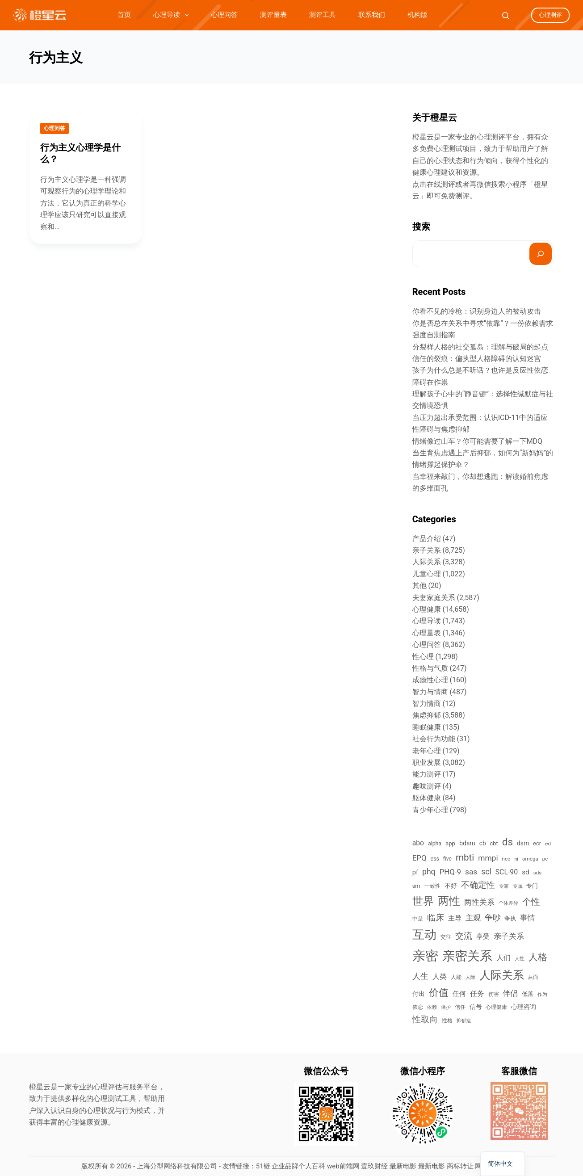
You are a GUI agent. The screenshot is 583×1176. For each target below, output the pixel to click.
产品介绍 (426, 538)
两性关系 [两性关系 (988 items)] (479, 902)
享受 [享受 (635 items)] (483, 936)
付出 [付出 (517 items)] (418, 993)
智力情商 (426, 703)
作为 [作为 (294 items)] (542, 994)
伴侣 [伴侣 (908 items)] (510, 993)
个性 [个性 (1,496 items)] (531, 902)
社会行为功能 (433, 739)
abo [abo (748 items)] (418, 843)
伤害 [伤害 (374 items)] (493, 994)
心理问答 (224, 15)
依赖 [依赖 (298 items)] (432, 1007)
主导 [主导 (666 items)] (454, 918)
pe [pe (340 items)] (545, 859)
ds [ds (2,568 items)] (507, 842)
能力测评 (426, 774)
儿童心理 (426, 574)
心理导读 (172, 15)
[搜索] (540, 254)
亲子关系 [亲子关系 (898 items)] (509, 936)
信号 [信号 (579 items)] (476, 1007)
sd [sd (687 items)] (525, 872)
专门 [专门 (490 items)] (532, 885)
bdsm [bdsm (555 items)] (467, 843)
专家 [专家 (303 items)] (504, 886)
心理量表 (426, 633)
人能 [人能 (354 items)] (456, 977)
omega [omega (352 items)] (530, 859)
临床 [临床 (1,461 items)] (435, 917)
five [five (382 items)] (447, 859)
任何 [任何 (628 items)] (459, 994)
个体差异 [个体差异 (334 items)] (508, 903)
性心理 (423, 656)
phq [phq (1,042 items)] (429, 871)
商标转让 (460, 1166)
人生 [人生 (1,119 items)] (420, 976)
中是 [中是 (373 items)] (417, 919)
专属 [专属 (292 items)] (518, 886)
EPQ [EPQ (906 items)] (419, 857)
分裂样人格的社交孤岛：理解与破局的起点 (480, 347)
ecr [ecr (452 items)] (537, 843)
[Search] (505, 15)
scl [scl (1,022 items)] (486, 871)
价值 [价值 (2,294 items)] (439, 992)
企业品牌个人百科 (298, 1166)
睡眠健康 (426, 727)
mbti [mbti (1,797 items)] (465, 857)
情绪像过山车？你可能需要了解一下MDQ (477, 441)
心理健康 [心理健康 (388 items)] (496, 1007)
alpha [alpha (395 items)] (434, 843)
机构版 (417, 15)
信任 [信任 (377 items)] (460, 1007)
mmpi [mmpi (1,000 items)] (488, 857)
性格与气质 (430, 668)
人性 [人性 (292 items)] (519, 959)
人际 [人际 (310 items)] (470, 977)
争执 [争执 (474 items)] (510, 918)
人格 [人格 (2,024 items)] (537, 956)
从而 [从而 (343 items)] (533, 977)
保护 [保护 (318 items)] (446, 1007)
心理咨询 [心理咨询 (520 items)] (523, 1006)
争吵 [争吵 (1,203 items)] (493, 917)
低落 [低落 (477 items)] (527, 994)
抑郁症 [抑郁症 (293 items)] (464, 1021)
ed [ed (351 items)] (548, 843)
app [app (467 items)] (450, 843)
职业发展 (426, 762)
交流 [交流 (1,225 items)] (463, 936)
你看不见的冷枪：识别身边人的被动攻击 (476, 311)
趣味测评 (426, 786)
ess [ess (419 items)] (434, 858)
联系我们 (371, 15)
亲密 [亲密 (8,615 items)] (425, 955)
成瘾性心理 (430, 680)
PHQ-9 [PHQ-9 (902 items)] (450, 871)
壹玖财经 (374, 1166)
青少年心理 (430, 810)
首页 (124, 15)
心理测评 (550, 15)
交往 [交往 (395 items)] (445, 937)
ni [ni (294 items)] (516, 859)
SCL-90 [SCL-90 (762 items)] (506, 872)
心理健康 (426, 609)
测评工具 (322, 15)
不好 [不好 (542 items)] (451, 885)
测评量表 (273, 15)
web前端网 (343, 1166)
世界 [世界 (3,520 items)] (423, 901)
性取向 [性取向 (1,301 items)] (425, 1020)
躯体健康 (426, 798)
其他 (419, 585)
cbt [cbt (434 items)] (494, 843)
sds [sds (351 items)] (537, 872)
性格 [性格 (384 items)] (447, 1020)
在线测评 (441, 184)
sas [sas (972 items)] (471, 871)
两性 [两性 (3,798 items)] (449, 901)
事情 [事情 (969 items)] (527, 917)
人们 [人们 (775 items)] (503, 957)
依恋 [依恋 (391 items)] (417, 1007)
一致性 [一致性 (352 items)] (432, 886)
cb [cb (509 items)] (482, 843)
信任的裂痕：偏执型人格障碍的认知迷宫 (476, 358)
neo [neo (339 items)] (506, 859)
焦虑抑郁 (426, 715)
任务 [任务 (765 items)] (477, 993)
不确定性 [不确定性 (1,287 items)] (478, 885)
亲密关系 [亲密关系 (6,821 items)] (467, 956)
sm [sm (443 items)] (416, 885)
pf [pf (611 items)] (415, 872)
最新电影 (403, 1166)
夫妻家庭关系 (433, 597)
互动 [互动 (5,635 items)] (424, 935)
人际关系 (426, 562)
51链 (263, 1166)
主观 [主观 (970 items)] (473, 917)
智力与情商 (430, 692)
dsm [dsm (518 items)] (523, 843)
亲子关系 (426, 550)
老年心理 (426, 751)
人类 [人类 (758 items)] (439, 976)
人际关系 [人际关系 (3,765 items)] (501, 975)
